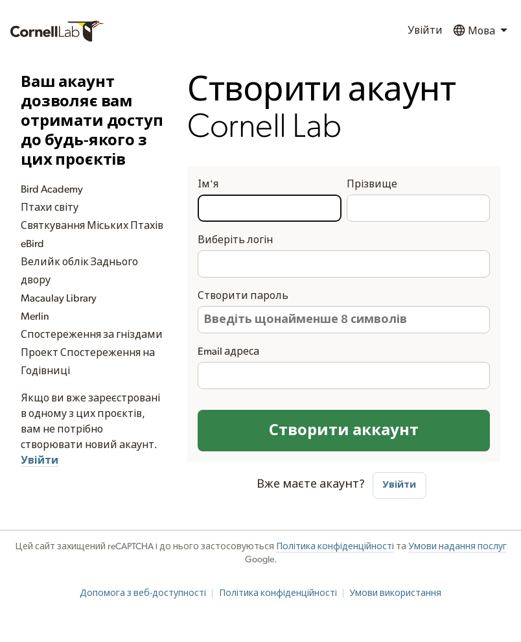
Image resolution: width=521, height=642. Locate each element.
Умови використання (395, 593)
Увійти (425, 30)
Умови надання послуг (457, 546)
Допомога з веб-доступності (143, 593)
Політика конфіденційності (335, 546)
